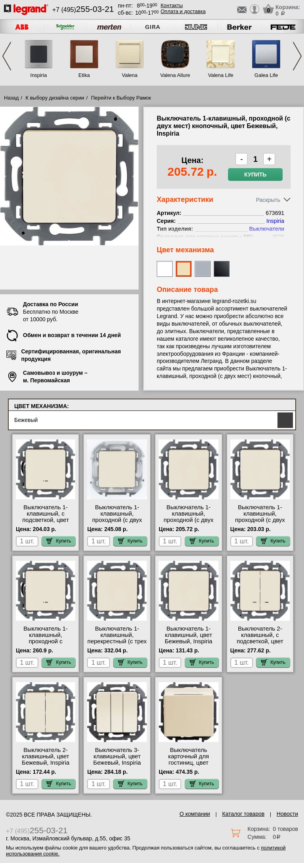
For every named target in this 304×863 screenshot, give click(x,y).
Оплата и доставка (183, 11)
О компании (194, 814)
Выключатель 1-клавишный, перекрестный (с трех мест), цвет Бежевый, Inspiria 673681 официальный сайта (117, 644)
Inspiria (38, 75)
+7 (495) (83, 9)
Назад (11, 98)
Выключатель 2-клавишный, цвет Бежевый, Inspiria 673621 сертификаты (46, 759)
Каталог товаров (243, 814)
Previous (6, 56)
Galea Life (266, 75)
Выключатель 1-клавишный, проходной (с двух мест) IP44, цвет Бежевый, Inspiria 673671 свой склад (117, 523)
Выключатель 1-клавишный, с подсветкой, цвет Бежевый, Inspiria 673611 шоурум (45, 520)
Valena (130, 75)
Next (297, 56)
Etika (84, 75)
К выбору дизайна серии (55, 98)
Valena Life (220, 75)
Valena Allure (175, 75)
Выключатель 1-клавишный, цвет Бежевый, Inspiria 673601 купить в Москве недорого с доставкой (189, 644)
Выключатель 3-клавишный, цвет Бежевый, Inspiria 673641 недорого (117, 759)
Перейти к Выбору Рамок (121, 98)
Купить (255, 174)
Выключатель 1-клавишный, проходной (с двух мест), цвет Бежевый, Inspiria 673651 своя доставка (259, 523)
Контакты (172, 5)
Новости (287, 814)
